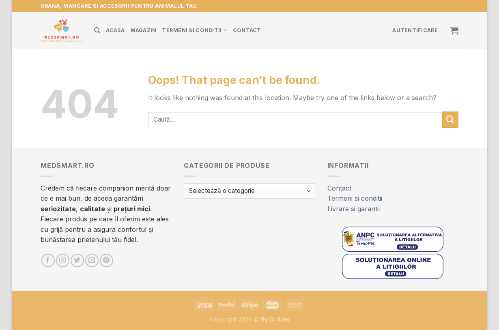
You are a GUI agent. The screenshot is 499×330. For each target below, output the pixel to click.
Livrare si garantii (353, 209)
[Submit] (450, 119)
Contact (247, 30)
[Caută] (97, 30)
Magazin (144, 30)
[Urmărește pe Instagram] (62, 260)
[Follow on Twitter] (77, 260)
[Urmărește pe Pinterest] (106, 260)
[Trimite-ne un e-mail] (92, 260)
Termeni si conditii (194, 30)
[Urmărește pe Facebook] (48, 260)
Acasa (115, 30)
